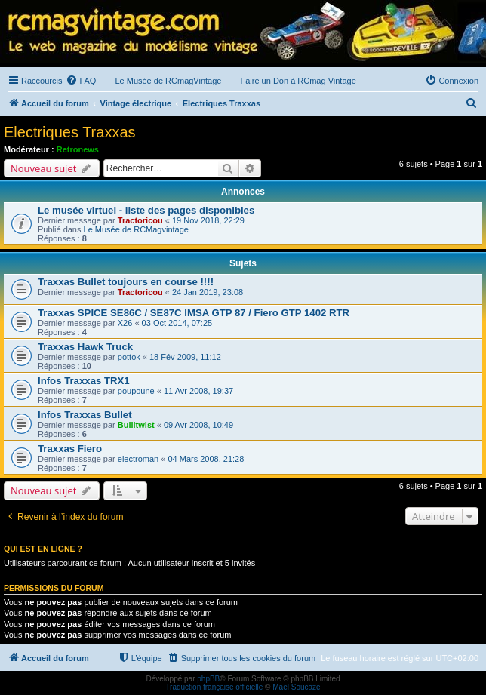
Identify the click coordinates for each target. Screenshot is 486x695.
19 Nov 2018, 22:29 (208, 220)
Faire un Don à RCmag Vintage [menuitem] (297, 80)
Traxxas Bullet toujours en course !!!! (126, 282)
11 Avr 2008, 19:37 (198, 390)
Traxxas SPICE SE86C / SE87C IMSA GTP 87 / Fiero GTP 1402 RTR (193, 312)
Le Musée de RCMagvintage (136, 229)
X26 (125, 323)
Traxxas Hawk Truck (85, 346)
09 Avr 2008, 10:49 (198, 424)
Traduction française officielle (214, 687)
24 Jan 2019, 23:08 (207, 292)
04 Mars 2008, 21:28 (206, 458)
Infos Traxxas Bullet (85, 414)
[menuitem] (81, 81)
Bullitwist (136, 424)
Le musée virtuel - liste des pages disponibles (146, 210)
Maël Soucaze (296, 687)
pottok (129, 356)
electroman (138, 458)
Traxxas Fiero (70, 448)
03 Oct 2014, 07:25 (177, 323)
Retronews (78, 149)
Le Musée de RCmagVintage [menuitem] (168, 80)
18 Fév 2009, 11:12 (185, 356)
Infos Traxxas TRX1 (84, 380)
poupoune (136, 390)
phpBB (208, 679)
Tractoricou (140, 220)
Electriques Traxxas (70, 132)
